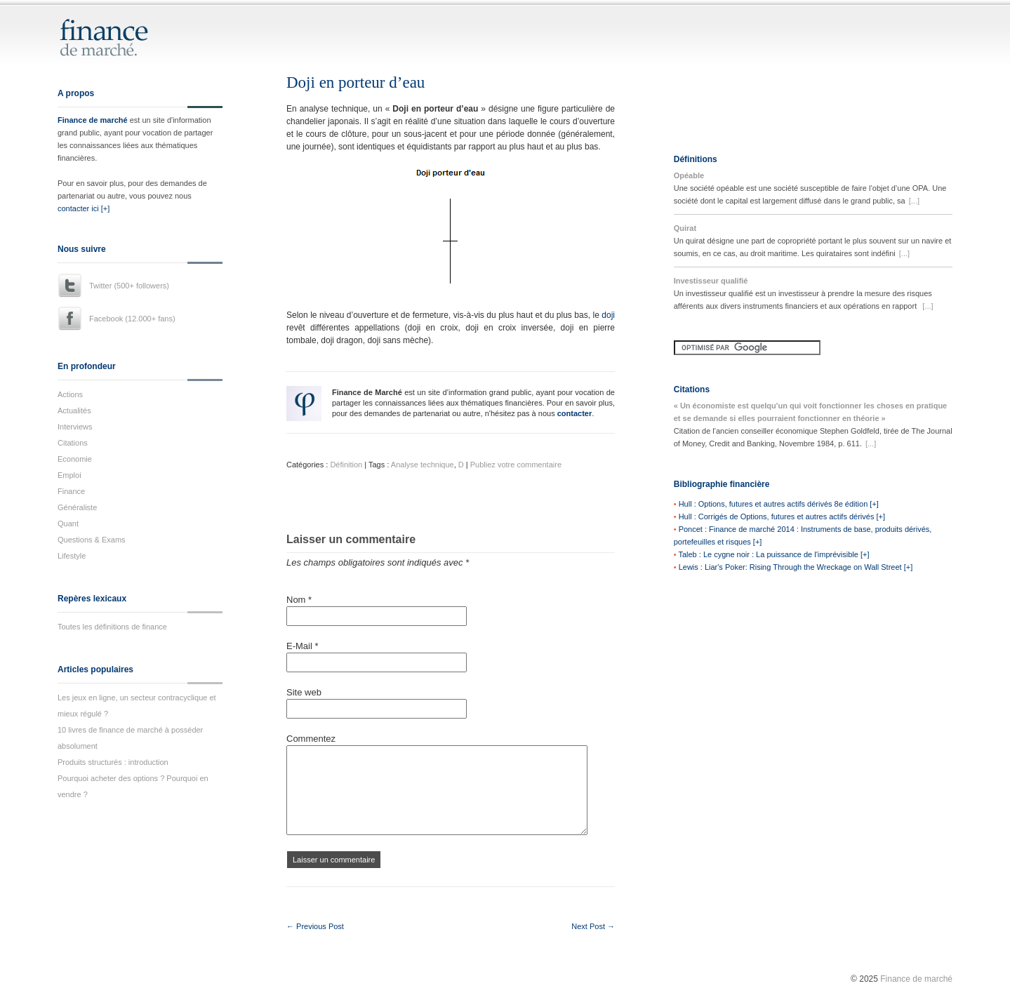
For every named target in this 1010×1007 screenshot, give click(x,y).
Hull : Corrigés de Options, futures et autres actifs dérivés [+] (782, 516)
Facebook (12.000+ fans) (132, 318)
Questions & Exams (92, 539)
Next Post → (593, 926)
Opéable (689, 175)
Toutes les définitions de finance (112, 626)
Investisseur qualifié (711, 280)
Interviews (75, 426)
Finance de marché (93, 120)
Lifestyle (72, 556)
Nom (299, 599)
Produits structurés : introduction (113, 762)
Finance (71, 491)
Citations (73, 443)
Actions (70, 394)
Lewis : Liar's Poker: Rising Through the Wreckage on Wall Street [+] (796, 567)
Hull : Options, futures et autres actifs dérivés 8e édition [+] (779, 504)
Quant (68, 523)
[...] (914, 200)
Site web (303, 692)
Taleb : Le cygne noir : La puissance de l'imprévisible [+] (773, 554)
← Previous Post (315, 926)
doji (608, 315)
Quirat (685, 228)
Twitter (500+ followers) (129, 285)
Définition (346, 464)
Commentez (310, 738)
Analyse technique (422, 464)
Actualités (74, 410)
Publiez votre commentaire (516, 464)
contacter (574, 413)
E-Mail (302, 646)
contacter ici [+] (83, 208)
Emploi (69, 475)
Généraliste (77, 507)
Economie (75, 459)
